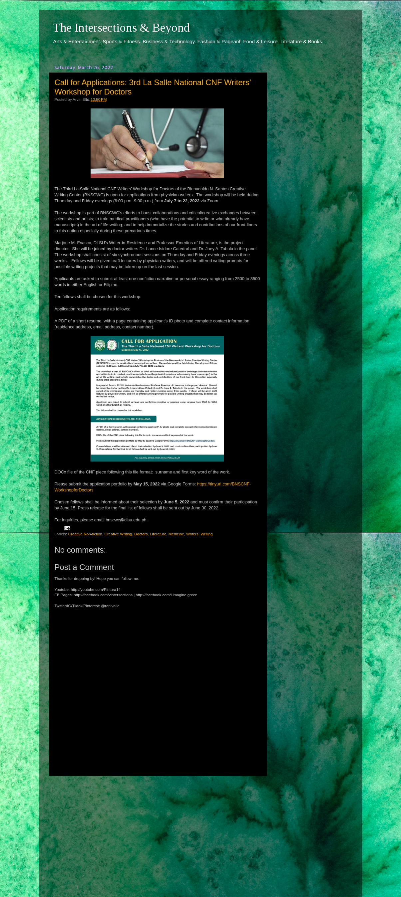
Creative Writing (118, 534)
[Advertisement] (157, 830)
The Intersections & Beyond (121, 27)
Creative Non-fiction (85, 534)
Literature (158, 534)
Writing (206, 534)
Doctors (141, 534)
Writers (192, 534)
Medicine (176, 534)
